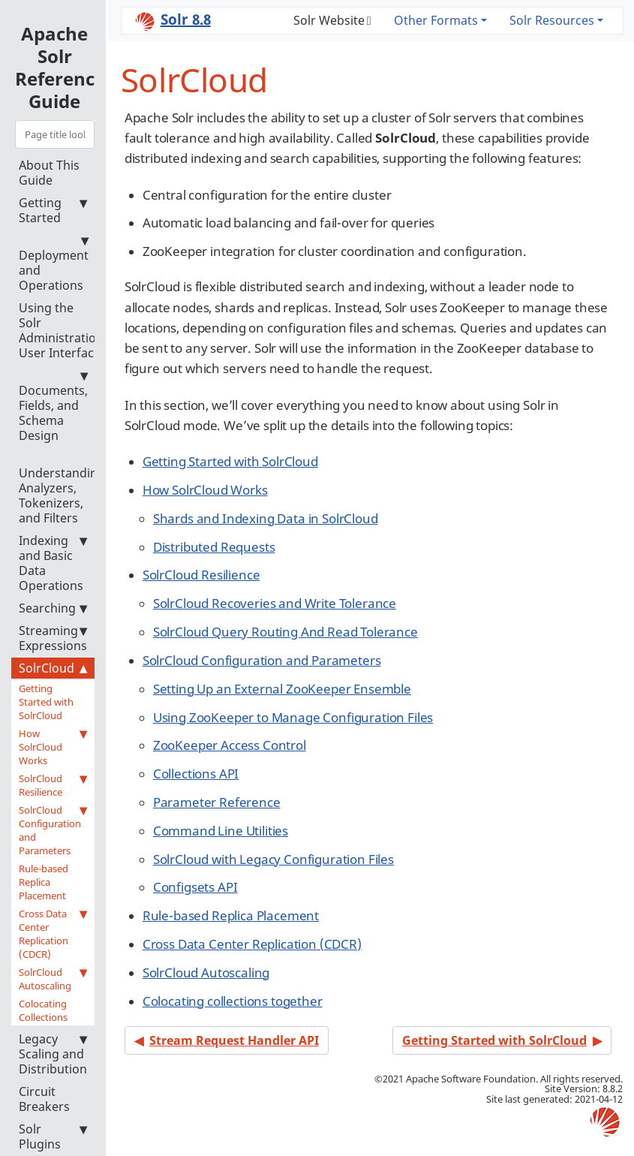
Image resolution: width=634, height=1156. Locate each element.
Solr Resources (551, 20)
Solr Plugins (53, 1136)
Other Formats (436, 20)
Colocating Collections (43, 1010)
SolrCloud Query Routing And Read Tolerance (285, 631)
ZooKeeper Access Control (229, 745)
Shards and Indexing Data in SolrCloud (265, 518)
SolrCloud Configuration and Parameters (53, 830)
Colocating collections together (233, 1001)
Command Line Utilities (220, 830)
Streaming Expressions (53, 638)
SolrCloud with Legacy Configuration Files (273, 859)
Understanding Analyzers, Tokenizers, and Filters (62, 488)
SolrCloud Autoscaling (53, 978)
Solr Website (329, 20)
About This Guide (49, 172)
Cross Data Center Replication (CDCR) (53, 934)
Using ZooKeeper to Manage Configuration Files (293, 717)
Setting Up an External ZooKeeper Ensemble (282, 688)
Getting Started (53, 210)
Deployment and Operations (54, 263)
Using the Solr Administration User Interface (61, 330)
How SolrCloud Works (53, 747)
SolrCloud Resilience (53, 785)
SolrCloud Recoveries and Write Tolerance (274, 603)
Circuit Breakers (44, 1099)
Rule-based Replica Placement (43, 882)
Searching (53, 608)
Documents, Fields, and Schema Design (53, 406)
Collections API (196, 773)
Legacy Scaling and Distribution (53, 1054)
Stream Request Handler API (234, 1040)
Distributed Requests (214, 546)
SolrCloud (53, 668)
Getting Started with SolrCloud (46, 702)
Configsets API (195, 887)
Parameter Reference (217, 802)
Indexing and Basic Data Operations (53, 563)
